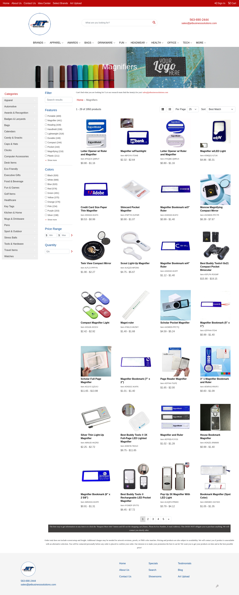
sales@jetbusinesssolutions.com (199, 23)
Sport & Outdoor (13, 231)
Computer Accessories (16, 156)
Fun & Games (11, 187)
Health (157, 43)
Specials (153, 563)
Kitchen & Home (13, 212)
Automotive (10, 106)
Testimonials (184, 563)
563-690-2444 (199, 19)
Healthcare (10, 200)
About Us (17, 3)
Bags (89, 43)
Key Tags (9, 206)
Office (173, 43)
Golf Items (9, 194)
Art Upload (76, 3)
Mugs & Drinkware (14, 219)
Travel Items (11, 250)
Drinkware (106, 43)
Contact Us (30, 3)
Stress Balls (10, 237)
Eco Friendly (11, 169)
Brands (39, 43)
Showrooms (155, 576)
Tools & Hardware (13, 244)
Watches (9, 256)
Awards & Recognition (16, 112)
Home (6, 3)
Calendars (9, 131)
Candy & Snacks (13, 137)
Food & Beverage (13, 181)
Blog (180, 570)
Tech (187, 43)
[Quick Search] (116, 22)
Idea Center (44, 3)
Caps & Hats (11, 144)
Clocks (8, 150)
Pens (7, 225)
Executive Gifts (12, 175)
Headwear (139, 43)
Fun (123, 43)
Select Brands (60, 3)
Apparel (56, 43)
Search (152, 570)
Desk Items (10, 162)
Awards (73, 43)
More (201, 43)
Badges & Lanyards (15, 119)
